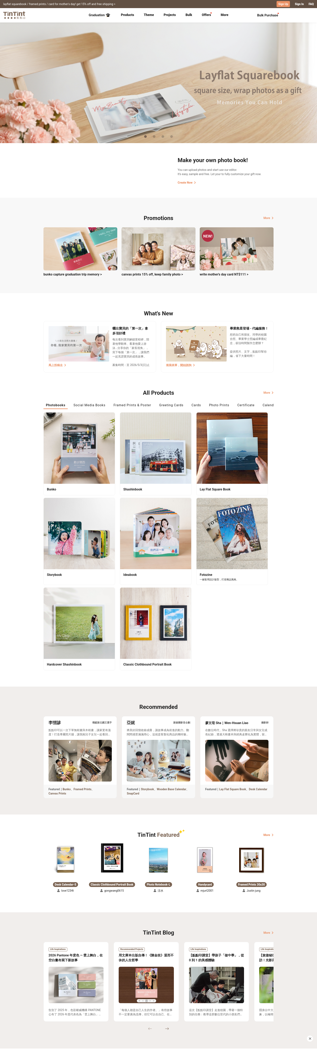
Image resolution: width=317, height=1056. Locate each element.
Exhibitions (50, 1019)
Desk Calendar (258, 668)
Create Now (187, 182)
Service (122, 1019)
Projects (170, 15)
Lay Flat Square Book (232, 668)
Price (78, 1019)
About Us (159, 1013)
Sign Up (283, 4)
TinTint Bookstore (193, 1013)
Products (127, 15)
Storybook (147, 668)
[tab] (127, 15)
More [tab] (224, 15)
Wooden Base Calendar (171, 668)
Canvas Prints (57, 673)
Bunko (67, 668)
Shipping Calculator (88, 1013)
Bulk (189, 15)
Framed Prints (83, 668)
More (268, 217)
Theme (149, 15)
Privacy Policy (126, 1024)
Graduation (99, 15)
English (266, 1049)
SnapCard (133, 673)
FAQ (311, 4)
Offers (206, 15)
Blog (156, 1019)
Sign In (299, 4)
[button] (65, 739)
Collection (50, 1013)
